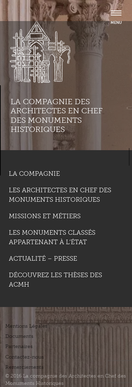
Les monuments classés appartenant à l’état (52, 237)
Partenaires (19, 346)
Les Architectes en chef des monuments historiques (60, 194)
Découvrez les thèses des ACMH (55, 279)
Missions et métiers (45, 216)
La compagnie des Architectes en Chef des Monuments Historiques (56, 115)
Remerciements (24, 367)
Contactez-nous (24, 357)
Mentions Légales (26, 326)
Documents (19, 336)
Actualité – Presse (43, 258)
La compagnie (34, 174)
